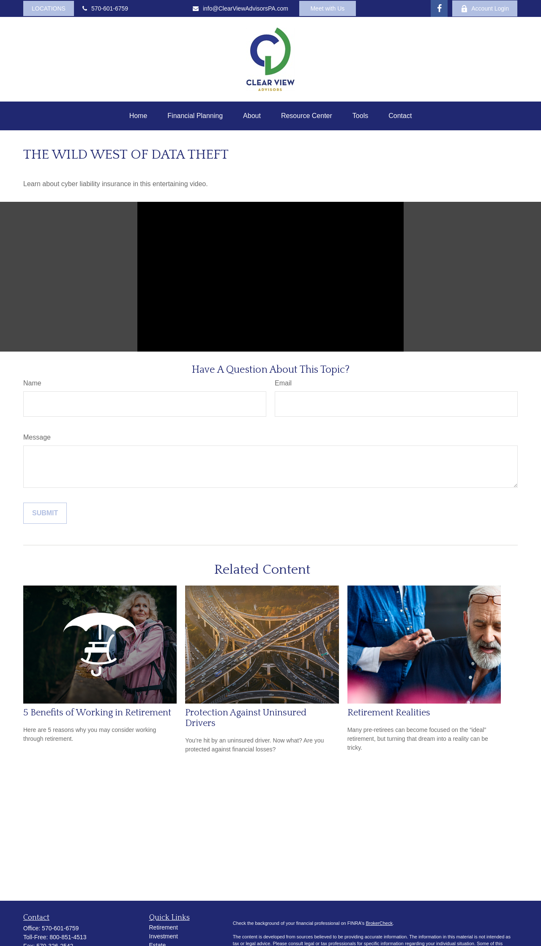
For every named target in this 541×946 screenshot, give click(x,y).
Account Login (485, 8)
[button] (138, 116)
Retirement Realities (388, 712)
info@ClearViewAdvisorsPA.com (240, 8)
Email (283, 383)
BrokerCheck (379, 923)
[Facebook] (439, 8)
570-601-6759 (105, 8)
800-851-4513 (67, 937)
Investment (163, 936)
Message (37, 437)
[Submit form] (45, 513)
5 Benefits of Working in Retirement (97, 712)
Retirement (163, 927)
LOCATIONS (49, 8)
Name (32, 383)
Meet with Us (327, 8)
